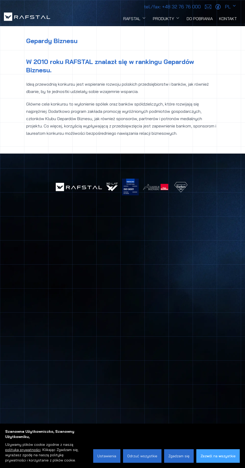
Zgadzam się (179, 456)
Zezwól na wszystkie (218, 456)
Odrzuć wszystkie (142, 456)
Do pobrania (200, 18)
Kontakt (228, 18)
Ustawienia (106, 456)
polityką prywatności (23, 449)
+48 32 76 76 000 (172, 7)
